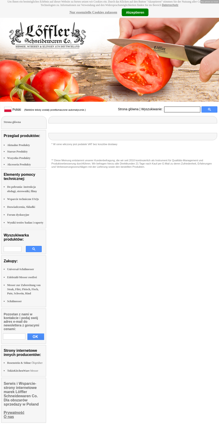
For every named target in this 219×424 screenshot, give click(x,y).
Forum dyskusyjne (18, 214)
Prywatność (14, 413)
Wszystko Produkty (18, 158)
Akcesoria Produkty (19, 164)
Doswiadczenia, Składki (21, 207)
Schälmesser (14, 301)
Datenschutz (170, 5)
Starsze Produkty (17, 151)
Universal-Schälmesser (20, 269)
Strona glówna (128, 109)
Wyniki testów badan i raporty (25, 222)
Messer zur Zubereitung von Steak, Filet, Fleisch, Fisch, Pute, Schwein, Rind (24, 289)
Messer (22, 370)
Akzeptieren (135, 12)
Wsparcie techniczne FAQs (23, 199)
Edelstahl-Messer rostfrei (22, 277)
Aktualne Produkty (18, 145)
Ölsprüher (25, 362)
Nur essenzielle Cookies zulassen (93, 12)
